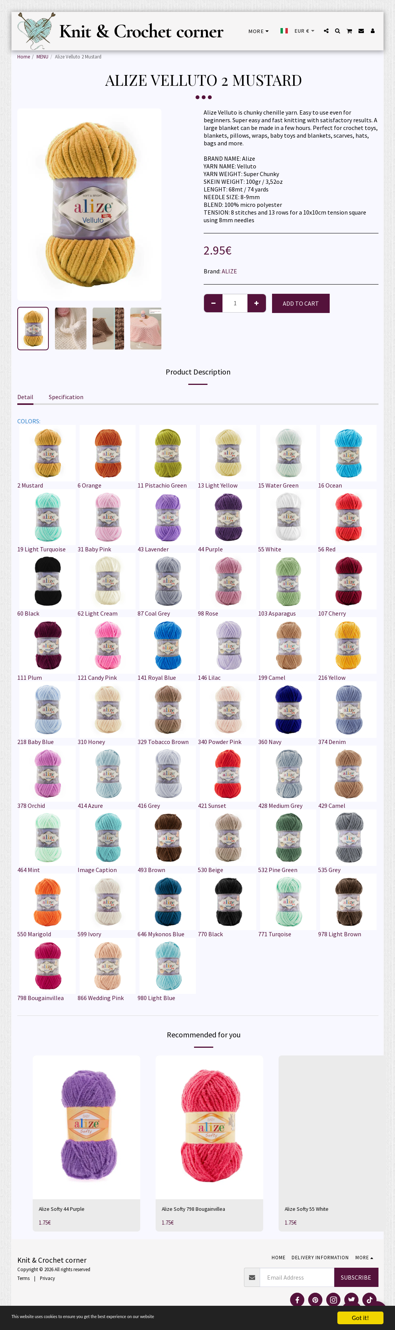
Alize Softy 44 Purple (65, 1210)
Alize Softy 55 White (310, 1210)
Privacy (47, 1279)
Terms (23, 1279)
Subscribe (356, 1279)
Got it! (360, 1318)
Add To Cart (301, 303)
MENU (42, 56)
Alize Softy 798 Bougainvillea (199, 1210)
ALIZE (229, 271)
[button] (326, 30)
